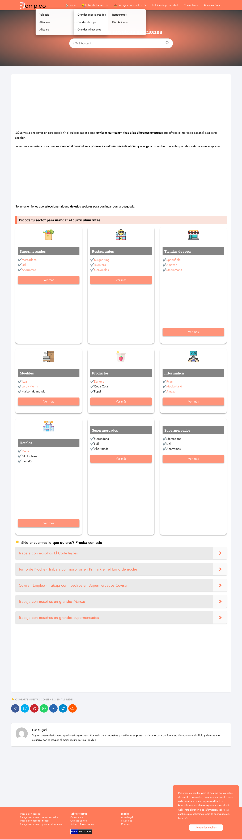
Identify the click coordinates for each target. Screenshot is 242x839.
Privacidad (126, 820)
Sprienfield (173, 260)
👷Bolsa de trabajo (93, 5)
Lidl (24, 265)
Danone (99, 381)
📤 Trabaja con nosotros (128, 5)
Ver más (48, 280)
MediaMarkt (174, 270)
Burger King (101, 260)
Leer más (183, 818)
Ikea (24, 381)
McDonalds (101, 270)
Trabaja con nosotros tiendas (34, 820)
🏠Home (70, 5)
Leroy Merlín (30, 386)
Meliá (25, 451)
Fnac (169, 381)
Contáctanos (191, 5)
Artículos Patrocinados (82, 824)
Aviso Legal (127, 817)
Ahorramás (29, 270)
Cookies (125, 824)
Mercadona (29, 260)
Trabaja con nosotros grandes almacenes (41, 824)
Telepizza (100, 265)
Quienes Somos (213, 5)
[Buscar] (166, 41)
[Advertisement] (121, 98)
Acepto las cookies (206, 827)
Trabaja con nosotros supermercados (39, 817)
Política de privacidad (165, 5)
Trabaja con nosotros (30, 813)
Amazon (171, 265)
